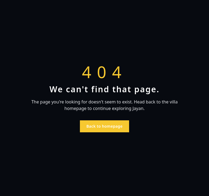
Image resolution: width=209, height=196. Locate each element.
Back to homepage (104, 126)
